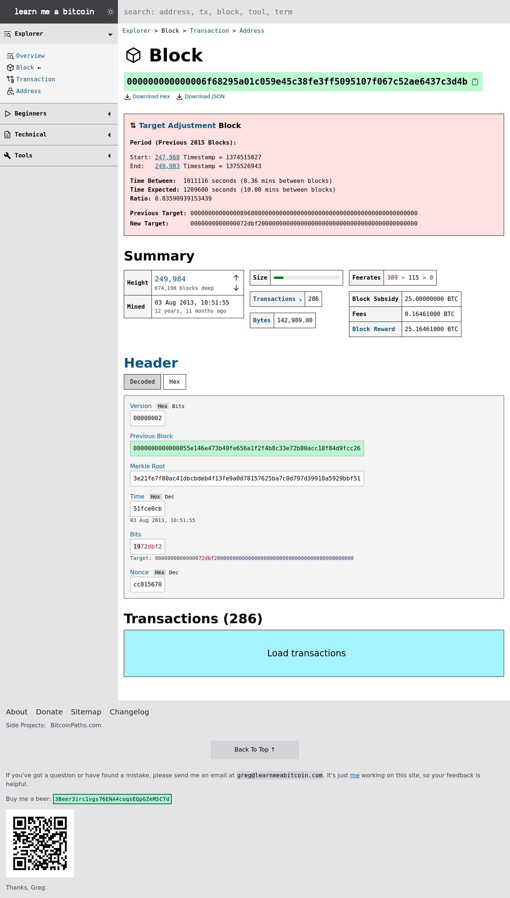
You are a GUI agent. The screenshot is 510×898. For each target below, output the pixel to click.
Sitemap (86, 711)
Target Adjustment (177, 125)
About (17, 711)
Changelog (129, 711)
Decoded (142, 381)
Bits (178, 406)
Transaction (209, 30)
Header (151, 362)
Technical (31, 134)
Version (141, 405)
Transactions (274, 298)
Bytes (262, 320)
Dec (169, 497)
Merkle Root (147, 466)
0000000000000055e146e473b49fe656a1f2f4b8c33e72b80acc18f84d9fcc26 (247, 448)
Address (252, 30)
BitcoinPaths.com (75, 725)
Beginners (31, 113)
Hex (175, 381)
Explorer (136, 30)
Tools (23, 155)
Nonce (139, 572)
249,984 (170, 278)
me (354, 775)
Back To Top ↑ (254, 749)
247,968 (167, 157)
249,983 (167, 166)
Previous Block (151, 436)
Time (137, 496)
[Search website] (314, 12)
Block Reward (373, 329)
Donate (49, 711)
